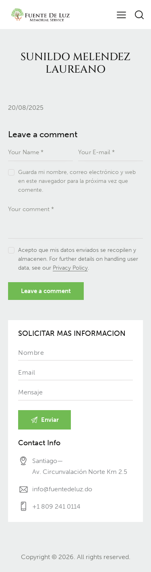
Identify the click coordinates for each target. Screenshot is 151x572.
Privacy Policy (70, 268)
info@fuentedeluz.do (62, 489)
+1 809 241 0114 (56, 506)
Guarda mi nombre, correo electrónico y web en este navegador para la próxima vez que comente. (77, 181)
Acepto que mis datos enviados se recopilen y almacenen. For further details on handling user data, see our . (78, 259)
